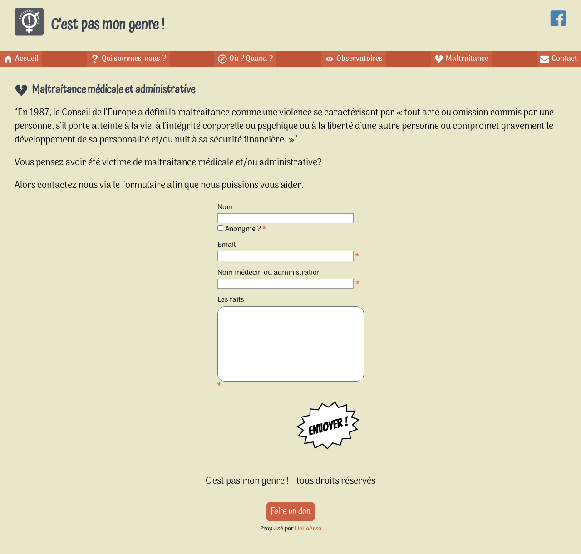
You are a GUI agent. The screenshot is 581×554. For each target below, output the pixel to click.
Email (226, 245)
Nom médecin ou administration (269, 273)
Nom (225, 207)
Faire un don (290, 511)
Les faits (230, 300)
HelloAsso (308, 529)
